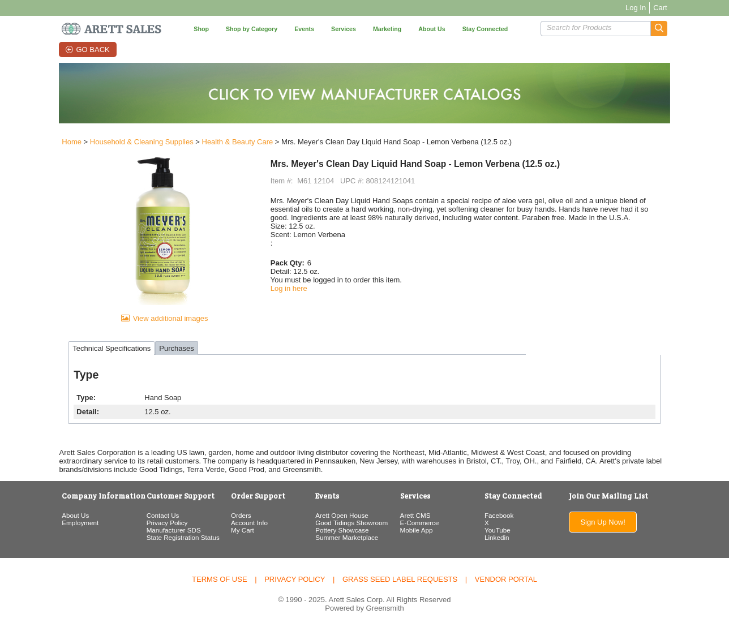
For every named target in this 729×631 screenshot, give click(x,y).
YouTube (499, 531)
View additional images (168, 320)
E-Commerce (419, 524)
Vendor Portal (506, 581)
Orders (240, 517)
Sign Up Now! (605, 524)
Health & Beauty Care (234, 142)
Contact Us (160, 517)
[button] (662, 28)
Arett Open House (341, 517)
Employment (77, 524)
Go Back (92, 49)
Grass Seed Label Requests (399, 581)
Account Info (248, 524)
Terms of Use (219, 581)
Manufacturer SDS (171, 531)
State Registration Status (180, 539)
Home (69, 142)
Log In (638, 7)
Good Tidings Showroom (351, 524)
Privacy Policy (165, 524)
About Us (72, 517)
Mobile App (416, 531)
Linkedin (498, 539)
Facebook (500, 517)
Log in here (287, 288)
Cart (663, 7)
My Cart (241, 531)
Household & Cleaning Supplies (139, 142)
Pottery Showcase (341, 531)
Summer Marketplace (346, 539)
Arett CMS (415, 517)
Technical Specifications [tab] (109, 350)
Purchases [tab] (173, 350)
